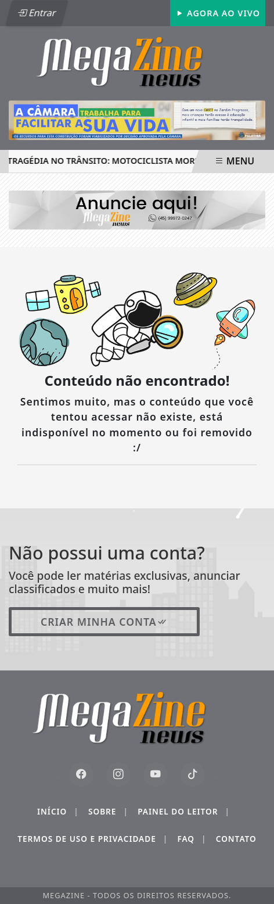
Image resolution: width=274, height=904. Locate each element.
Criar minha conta (104, 621)
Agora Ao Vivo (217, 13)
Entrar (36, 12)
